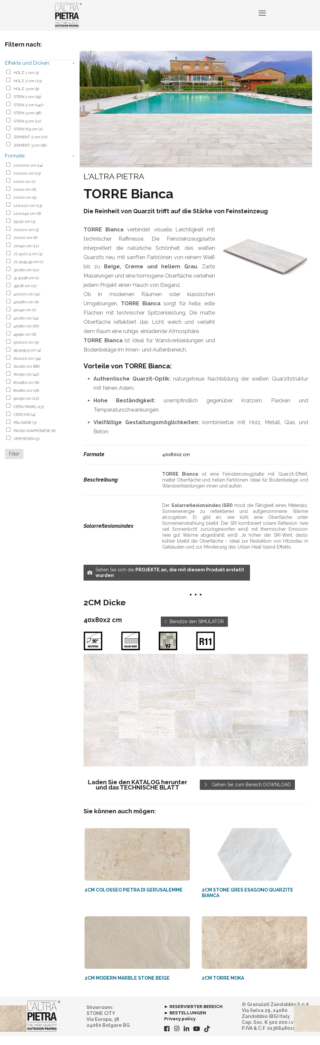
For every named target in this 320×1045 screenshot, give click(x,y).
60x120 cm (27, 367)
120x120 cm (28, 214)
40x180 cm (26, 311)
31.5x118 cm (26, 287)
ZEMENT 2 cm (30, 146)
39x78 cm (25, 294)
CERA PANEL (29, 415)
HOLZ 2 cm (28, 89)
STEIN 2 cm (28, 114)
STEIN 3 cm (27, 121)
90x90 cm (26, 407)
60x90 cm (26, 383)
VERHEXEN (26, 447)
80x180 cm (26, 391)
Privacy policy (180, 1027)
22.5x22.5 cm (28, 262)
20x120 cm (26, 238)
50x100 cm (26, 351)
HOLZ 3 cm (26, 97)
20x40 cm (26, 255)
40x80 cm (26, 335)
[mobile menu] (261, 19)
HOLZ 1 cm (26, 81)
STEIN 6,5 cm (28, 138)
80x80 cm (26, 399)
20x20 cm (25, 246)
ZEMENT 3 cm (30, 154)
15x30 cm (24, 230)
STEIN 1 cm (27, 105)
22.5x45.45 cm (28, 270)
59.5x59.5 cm (27, 359)
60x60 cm (27, 375)
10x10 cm (24, 190)
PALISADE (25, 431)
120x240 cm (27, 222)
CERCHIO (24, 423)
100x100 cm (28, 174)
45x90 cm (25, 343)
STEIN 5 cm (27, 130)
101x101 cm (27, 182)
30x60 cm (26, 279)
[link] (196, 719)
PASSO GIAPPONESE (34, 439)
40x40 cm (25, 319)
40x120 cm (27, 303)
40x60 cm (26, 327)
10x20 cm (25, 206)
